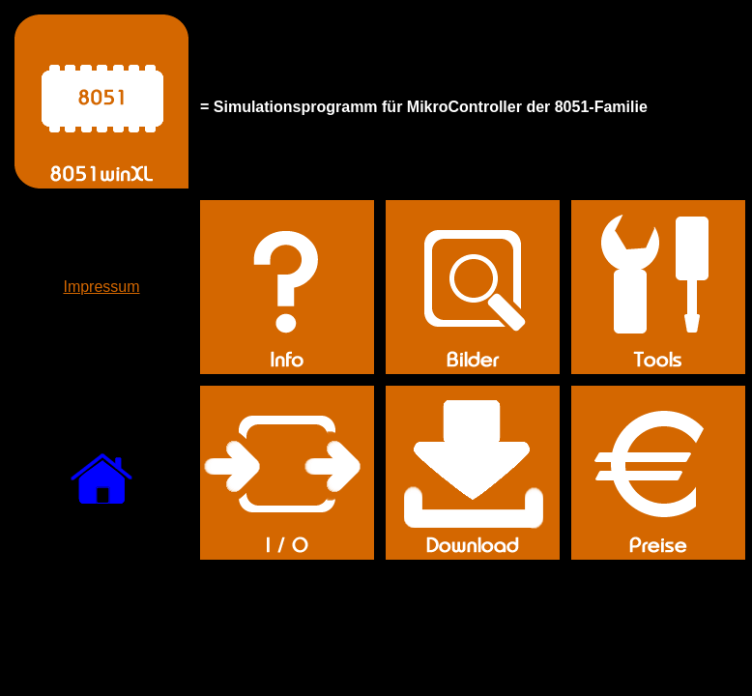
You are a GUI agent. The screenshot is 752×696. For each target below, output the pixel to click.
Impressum (101, 286)
